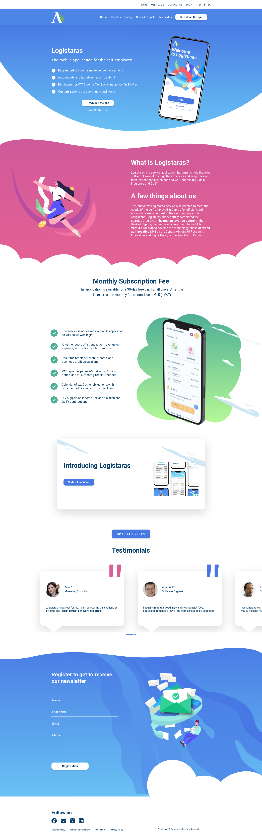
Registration (70, 766)
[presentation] (76, 749)
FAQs (144, 4)
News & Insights (145, 17)
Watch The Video (79, 482)
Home (104, 17)
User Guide (157, 4)
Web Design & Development (170, 829)
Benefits (116, 17)
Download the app (191, 17)
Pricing (128, 17)
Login (189, 4)
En (200, 4)
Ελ (209, 4)
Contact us (175, 4)
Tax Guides (165, 17)
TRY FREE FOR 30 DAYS (131, 534)
